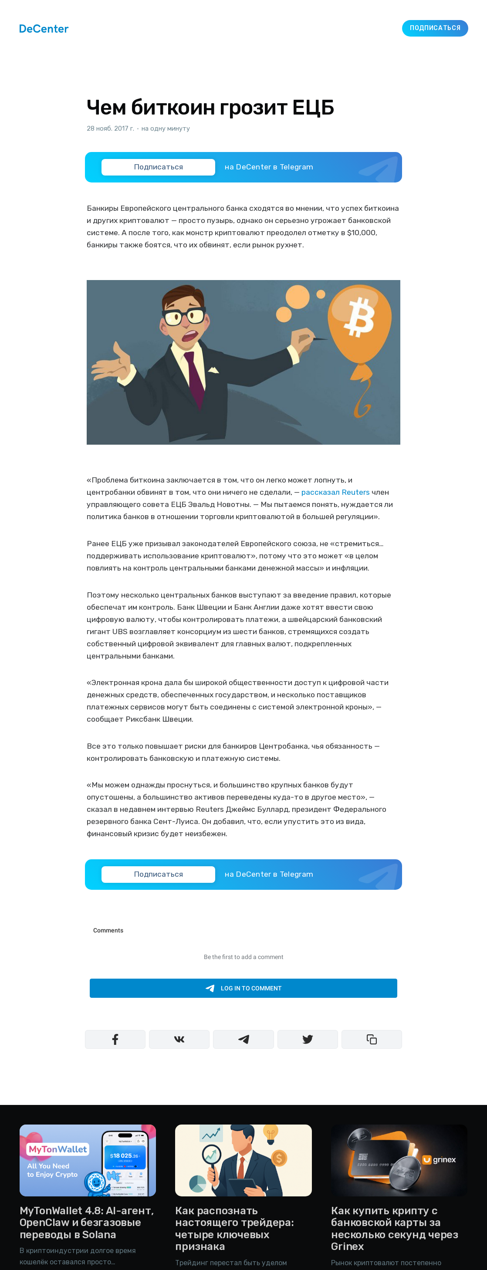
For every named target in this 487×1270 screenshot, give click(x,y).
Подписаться (435, 28)
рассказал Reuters (335, 492)
